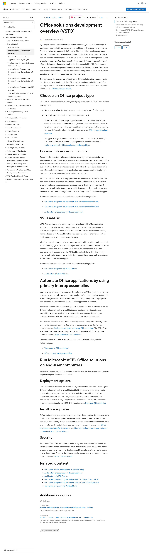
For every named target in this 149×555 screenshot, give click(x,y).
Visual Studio (50, 17)
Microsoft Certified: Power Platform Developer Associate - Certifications (66, 517)
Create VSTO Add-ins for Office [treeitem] (18, 41)
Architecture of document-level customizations (63, 212)
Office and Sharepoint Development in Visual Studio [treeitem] (18, 32)
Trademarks (96, 548)
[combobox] (18, 22)
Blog (31, 548)
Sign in (143, 3)
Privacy (50, 548)
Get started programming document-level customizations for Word (71, 206)
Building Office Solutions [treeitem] (15, 141)
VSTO (60, 17)
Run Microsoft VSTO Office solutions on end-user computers (130, 31)
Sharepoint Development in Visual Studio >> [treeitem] (19, 180)
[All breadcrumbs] (42, 17)
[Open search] (138, 3)
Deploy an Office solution (95, 403)
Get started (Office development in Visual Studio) (64, 469)
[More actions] (107, 17)
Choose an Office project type (126, 22)
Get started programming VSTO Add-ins (60, 268)
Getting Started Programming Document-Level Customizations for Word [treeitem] (21, 81)
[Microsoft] (4, 3)
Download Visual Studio (136, 9)
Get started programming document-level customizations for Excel (71, 201)
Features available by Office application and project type (67, 145)
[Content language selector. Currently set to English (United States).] (13, 542)
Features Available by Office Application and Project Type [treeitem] (18, 58)
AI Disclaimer (7, 548)
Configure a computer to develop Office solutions (73, 328)
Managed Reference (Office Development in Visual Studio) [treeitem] (17, 165)
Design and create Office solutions (67, 334)
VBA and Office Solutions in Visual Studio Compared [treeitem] (20, 94)
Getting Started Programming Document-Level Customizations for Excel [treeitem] (21, 72)
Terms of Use (85, 548)
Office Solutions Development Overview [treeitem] (19, 52)
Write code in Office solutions (56, 348)
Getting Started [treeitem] (13, 47)
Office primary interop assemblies (58, 353)
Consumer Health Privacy (67, 548)
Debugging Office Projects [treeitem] (16, 144)
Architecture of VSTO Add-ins (56, 273)
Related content (121, 35)
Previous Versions (21, 548)
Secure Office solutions (63, 456)
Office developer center (61, 88)
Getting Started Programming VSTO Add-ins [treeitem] (21, 88)
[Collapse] (31, 17)
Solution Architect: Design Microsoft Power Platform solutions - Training (66, 507)
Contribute (42, 548)
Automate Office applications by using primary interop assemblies (129, 26)
